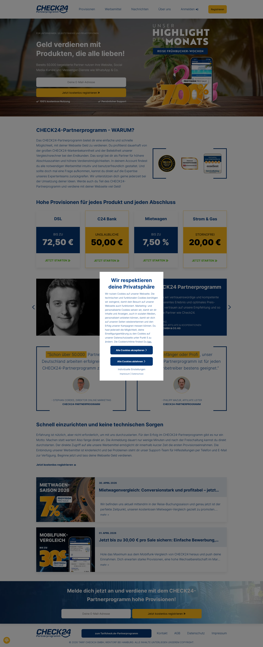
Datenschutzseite (123, 337)
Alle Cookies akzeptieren (131, 350)
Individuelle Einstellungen (131, 369)
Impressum (125, 374)
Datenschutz (137, 374)
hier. (149, 341)
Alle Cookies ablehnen (131, 361)
